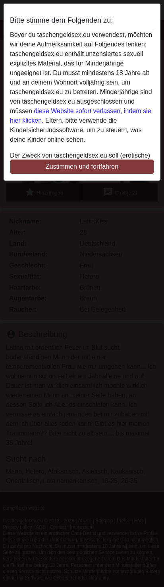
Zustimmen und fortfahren (82, 166)
